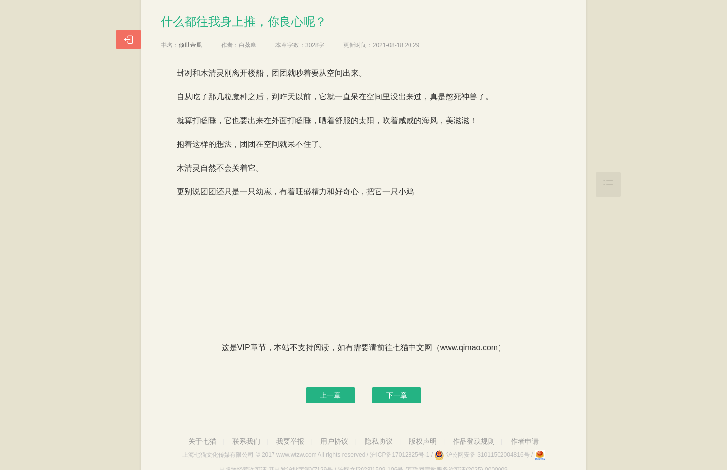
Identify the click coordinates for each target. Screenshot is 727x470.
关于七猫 (202, 441)
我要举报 (290, 441)
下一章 (396, 395)
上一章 (330, 395)
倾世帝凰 (190, 45)
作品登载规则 (474, 441)
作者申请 (525, 441)
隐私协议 (379, 441)
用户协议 (334, 441)
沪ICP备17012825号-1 (399, 454)
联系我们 (246, 441)
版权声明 (423, 441)
